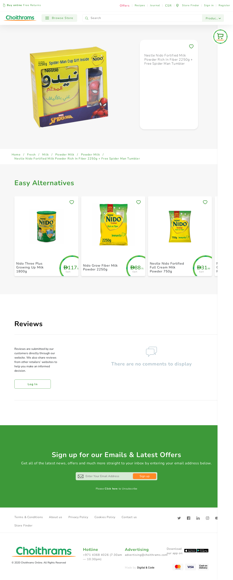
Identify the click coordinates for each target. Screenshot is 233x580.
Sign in (209, 5)
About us (55, 517)
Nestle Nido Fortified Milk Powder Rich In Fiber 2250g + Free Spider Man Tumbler (77, 159)
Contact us (129, 517)
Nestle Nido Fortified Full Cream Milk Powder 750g (167, 267)
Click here (111, 488)
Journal (155, 5)
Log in (32, 384)
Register (224, 5)
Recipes (140, 5)
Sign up (144, 476)
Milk (45, 155)
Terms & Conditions (28, 517)
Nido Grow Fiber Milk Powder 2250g (100, 267)
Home (16, 155)
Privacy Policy (78, 517)
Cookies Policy (104, 517)
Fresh (31, 155)
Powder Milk (64, 155)
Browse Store (59, 18)
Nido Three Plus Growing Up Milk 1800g (30, 267)
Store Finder (23, 526)
